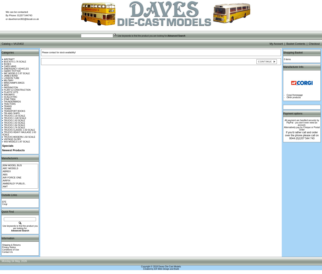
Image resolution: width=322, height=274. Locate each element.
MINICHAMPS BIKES (13, 83)
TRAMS (6, 109)
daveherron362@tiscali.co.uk (23, 19)
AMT (20, 186)
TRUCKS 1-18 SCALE (13, 116)
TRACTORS (9, 104)
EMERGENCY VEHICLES (15, 69)
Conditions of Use (10, 250)
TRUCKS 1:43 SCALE (13, 120)
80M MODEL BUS (20, 165)
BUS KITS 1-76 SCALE (14, 62)
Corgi (4, 204)
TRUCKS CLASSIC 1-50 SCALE (18, 130)
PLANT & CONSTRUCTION (16, 90)
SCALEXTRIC (9, 97)
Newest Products (13, 150)
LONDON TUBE (10, 78)
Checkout (314, 43)
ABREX (20, 171)
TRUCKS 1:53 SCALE (13, 123)
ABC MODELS (20, 168)
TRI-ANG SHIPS (11, 113)
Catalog (6, 43)
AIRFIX (20, 180)
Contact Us (7, 252)
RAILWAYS (8, 94)
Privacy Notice (9, 247)
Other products (294, 97)
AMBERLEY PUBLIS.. (20, 183)
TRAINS (7, 106)
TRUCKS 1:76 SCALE (13, 127)
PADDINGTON (10, 87)
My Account (276, 43)
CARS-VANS (9, 66)
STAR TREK (9, 99)
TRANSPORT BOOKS (13, 111)
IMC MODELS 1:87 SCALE (16, 73)
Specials (7, 145)
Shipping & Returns (11, 245)
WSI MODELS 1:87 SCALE (16, 142)
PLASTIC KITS (10, 92)
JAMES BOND (10, 76)
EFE (4, 202)
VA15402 (18, 43)
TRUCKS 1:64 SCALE (13, 125)
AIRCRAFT (8, 59)
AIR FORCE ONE (20, 177)
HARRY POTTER (11, 71)
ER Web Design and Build (166, 269)
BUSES (6, 64)
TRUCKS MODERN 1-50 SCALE (18, 137)
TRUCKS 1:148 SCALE (14, 118)
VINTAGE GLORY (11, 139)
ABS (20, 174)
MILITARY (7, 80)
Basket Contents (295, 43)
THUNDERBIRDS (11, 102)
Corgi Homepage (295, 95)
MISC (5, 85)
